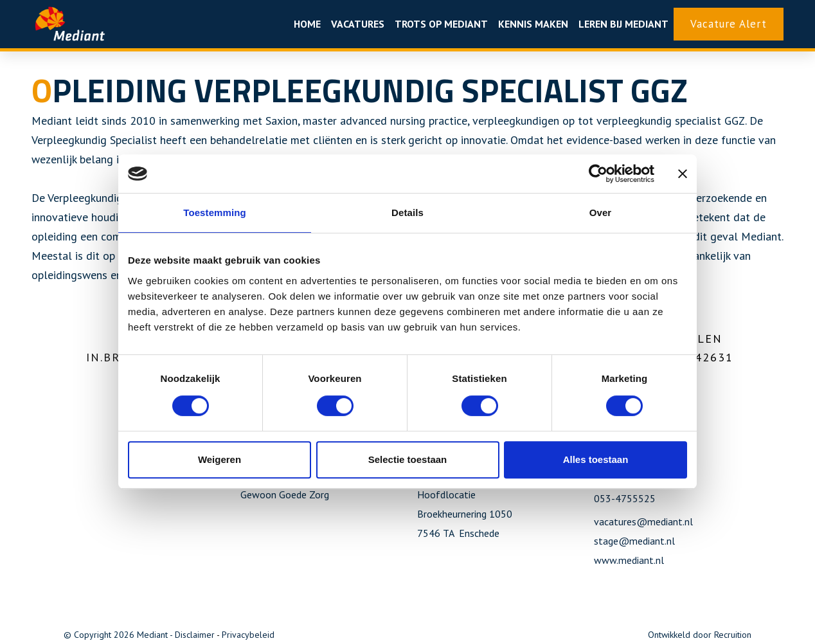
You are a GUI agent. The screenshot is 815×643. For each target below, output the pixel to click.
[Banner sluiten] (682, 173)
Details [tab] (407, 212)
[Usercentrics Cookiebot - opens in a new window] (598, 173)
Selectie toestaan (407, 459)
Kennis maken (533, 23)
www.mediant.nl (629, 560)
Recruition (732, 634)
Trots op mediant (441, 23)
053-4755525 (625, 498)
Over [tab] (600, 212)
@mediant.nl (646, 540)
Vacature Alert (728, 24)
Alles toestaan (596, 459)
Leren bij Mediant (623, 23)
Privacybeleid (248, 634)
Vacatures (357, 23)
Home (307, 23)
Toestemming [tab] (214, 212)
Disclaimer (195, 634)
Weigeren (219, 459)
